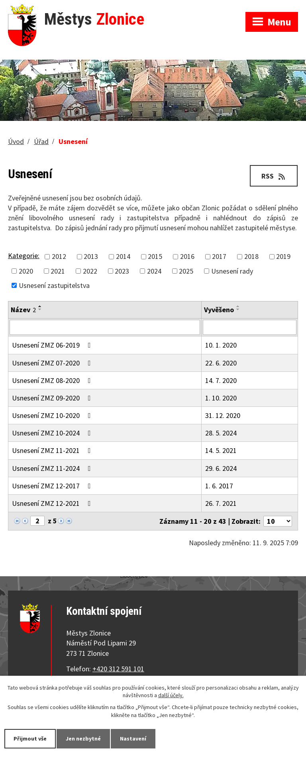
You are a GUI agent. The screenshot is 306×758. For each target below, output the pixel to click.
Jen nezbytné (83, 738)
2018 (251, 256)
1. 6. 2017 (219, 485)
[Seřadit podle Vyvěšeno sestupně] (238, 309)
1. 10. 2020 (221, 397)
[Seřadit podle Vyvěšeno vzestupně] (238, 306)
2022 (90, 271)
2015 (155, 256)
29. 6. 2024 (221, 468)
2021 (58, 271)
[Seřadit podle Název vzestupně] (40, 306)
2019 (283, 256)
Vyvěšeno (219, 309)
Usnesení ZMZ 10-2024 (53, 432)
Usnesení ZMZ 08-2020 (53, 380)
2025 (186, 271)
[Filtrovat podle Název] (105, 327)
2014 (123, 256)
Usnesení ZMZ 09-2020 (53, 397)
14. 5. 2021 (221, 450)
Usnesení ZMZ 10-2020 (53, 415)
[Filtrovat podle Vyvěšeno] (249, 327)
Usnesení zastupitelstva (54, 285)
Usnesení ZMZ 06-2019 (53, 345)
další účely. (171, 695)
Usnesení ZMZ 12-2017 (53, 485)
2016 (187, 256)
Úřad (41, 141)
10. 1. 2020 (221, 345)
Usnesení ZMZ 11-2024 (53, 468)
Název (23, 309)
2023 (122, 271)
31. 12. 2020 (222, 415)
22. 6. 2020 (221, 362)
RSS (273, 176)
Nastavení (133, 738)
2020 (26, 271)
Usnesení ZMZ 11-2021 (53, 450)
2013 (91, 256)
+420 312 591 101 (118, 668)
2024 (154, 271)
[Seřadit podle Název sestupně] (40, 309)
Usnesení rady (232, 271)
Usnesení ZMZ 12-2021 (53, 503)
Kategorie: (23, 255)
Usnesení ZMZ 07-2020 (53, 362)
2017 (219, 256)
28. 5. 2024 (221, 432)
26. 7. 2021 (221, 503)
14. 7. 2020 (221, 380)
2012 (59, 256)
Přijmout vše (30, 738)
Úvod (16, 141)
